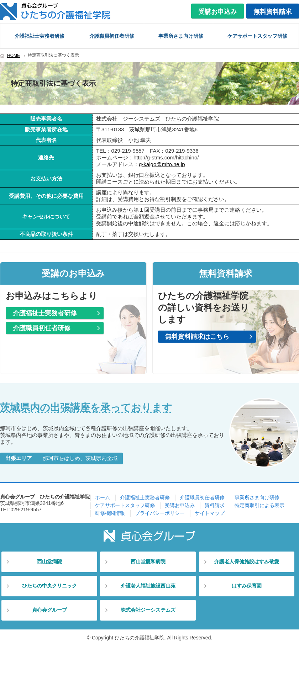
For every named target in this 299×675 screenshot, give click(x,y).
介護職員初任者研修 (111, 36)
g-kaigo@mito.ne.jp (162, 164)
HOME (13, 55)
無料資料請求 (272, 11)
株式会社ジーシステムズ (148, 610)
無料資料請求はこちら (197, 336)
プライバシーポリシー (160, 513)
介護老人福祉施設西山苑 (148, 586)
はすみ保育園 (247, 586)
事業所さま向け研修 (180, 36)
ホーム (102, 497)
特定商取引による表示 (259, 505)
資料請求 (215, 505)
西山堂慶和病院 (148, 561)
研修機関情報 (110, 513)
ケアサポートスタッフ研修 (257, 36)
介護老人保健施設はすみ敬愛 (246, 561)
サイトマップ (210, 513)
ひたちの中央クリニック (49, 586)
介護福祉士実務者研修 (39, 36)
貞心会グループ (49, 610)
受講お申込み (217, 11)
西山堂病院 (49, 561)
